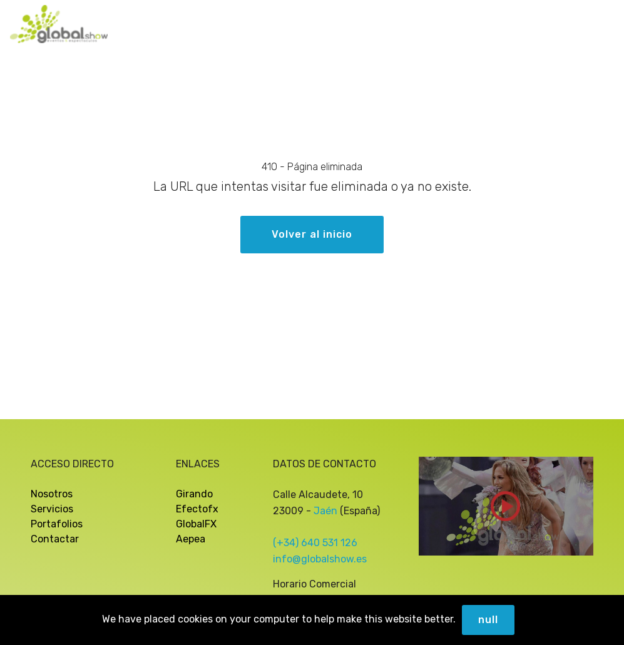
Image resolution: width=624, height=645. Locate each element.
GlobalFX (196, 524)
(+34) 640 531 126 (315, 543)
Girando (194, 494)
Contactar (55, 539)
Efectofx (197, 509)
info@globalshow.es (320, 559)
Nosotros (52, 494)
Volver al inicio (312, 234)
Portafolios (57, 524)
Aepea (190, 539)
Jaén (325, 511)
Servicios (52, 509)
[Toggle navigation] (604, 20)
